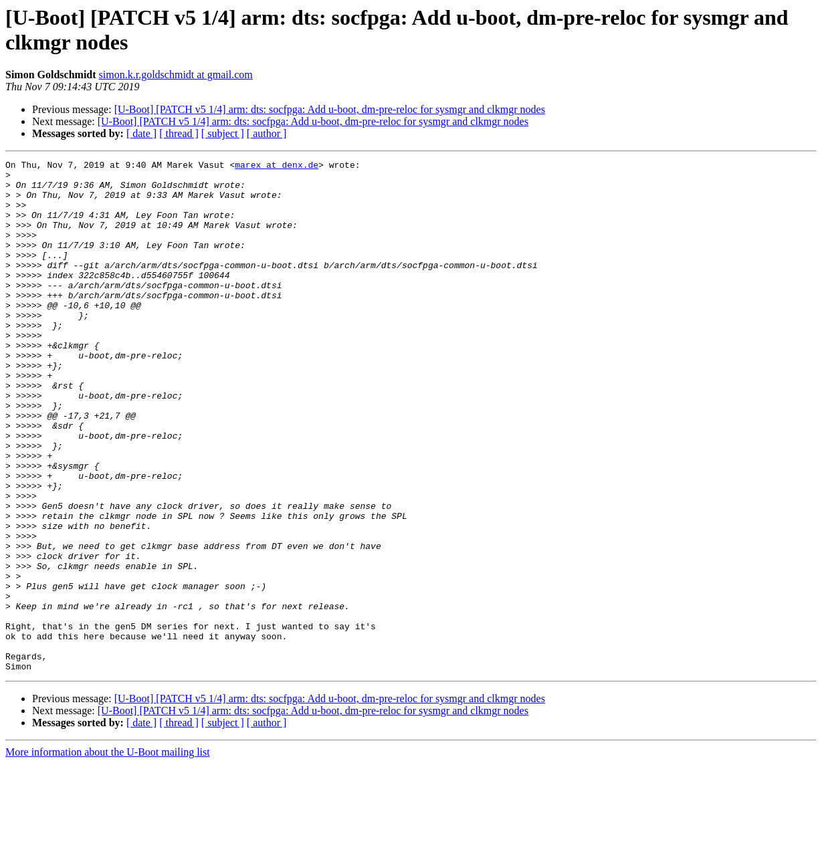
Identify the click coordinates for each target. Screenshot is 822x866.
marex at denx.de (276, 166)
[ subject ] (222, 133)
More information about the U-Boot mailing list (107, 854)
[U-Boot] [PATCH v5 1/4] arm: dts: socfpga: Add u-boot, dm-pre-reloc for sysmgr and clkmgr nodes (329, 109)
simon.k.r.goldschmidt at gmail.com (176, 74)
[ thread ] (179, 133)
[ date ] (141, 133)
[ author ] (267, 133)
